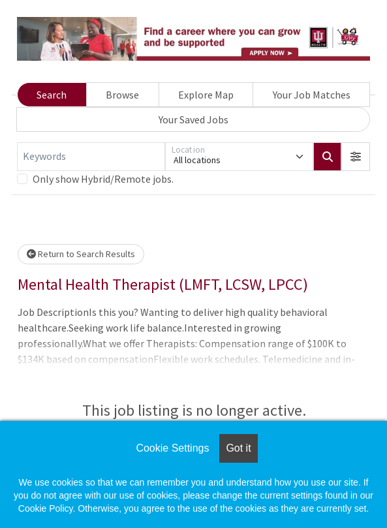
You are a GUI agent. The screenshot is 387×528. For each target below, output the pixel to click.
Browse (122, 94)
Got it (238, 448)
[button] (355, 156)
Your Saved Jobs (193, 119)
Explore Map (206, 94)
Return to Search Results (81, 254)
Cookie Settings (172, 448)
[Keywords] (91, 156)
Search (52, 94)
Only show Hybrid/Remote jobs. (103, 178)
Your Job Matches (311, 94)
